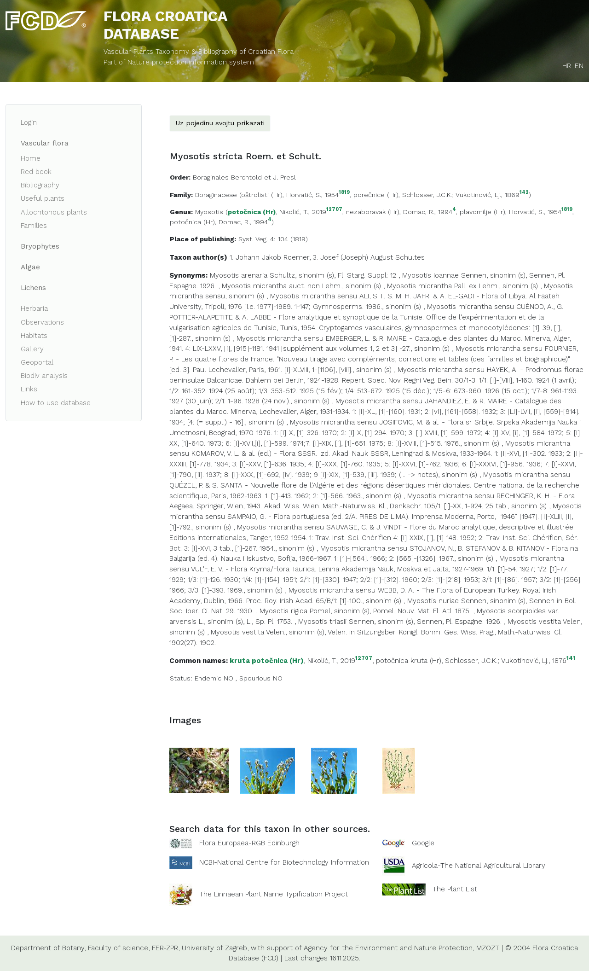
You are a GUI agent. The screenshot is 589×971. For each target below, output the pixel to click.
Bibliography (40, 185)
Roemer (296, 257)
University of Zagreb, (215, 948)
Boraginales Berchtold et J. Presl (244, 177)
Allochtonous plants (54, 212)
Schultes (410, 257)
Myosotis (209, 211)
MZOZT (487, 948)
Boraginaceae (216, 194)
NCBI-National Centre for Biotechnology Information (284, 862)
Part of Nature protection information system (179, 62)
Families (34, 225)
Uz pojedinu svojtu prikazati (220, 123)
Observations (42, 322)
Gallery (32, 349)
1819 (344, 192)
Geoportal (37, 362)
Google (423, 843)
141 (570, 658)
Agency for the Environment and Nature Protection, (389, 948)
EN (579, 66)
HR (566, 66)
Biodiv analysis (44, 376)
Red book (36, 172)
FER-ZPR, (165, 948)
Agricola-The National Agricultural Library (478, 865)
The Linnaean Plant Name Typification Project (273, 894)
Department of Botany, (48, 948)
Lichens (33, 288)
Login (29, 122)
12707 (334, 209)
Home (30, 158)
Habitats (34, 335)
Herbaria (34, 308)
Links (29, 389)
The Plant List (455, 888)
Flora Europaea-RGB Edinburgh (249, 843)
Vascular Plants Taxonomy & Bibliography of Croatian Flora (199, 51)
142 (524, 192)
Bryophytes (40, 246)
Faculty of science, (119, 948)
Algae (30, 267)
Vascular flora (45, 143)
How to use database (56, 403)
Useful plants (42, 198)
